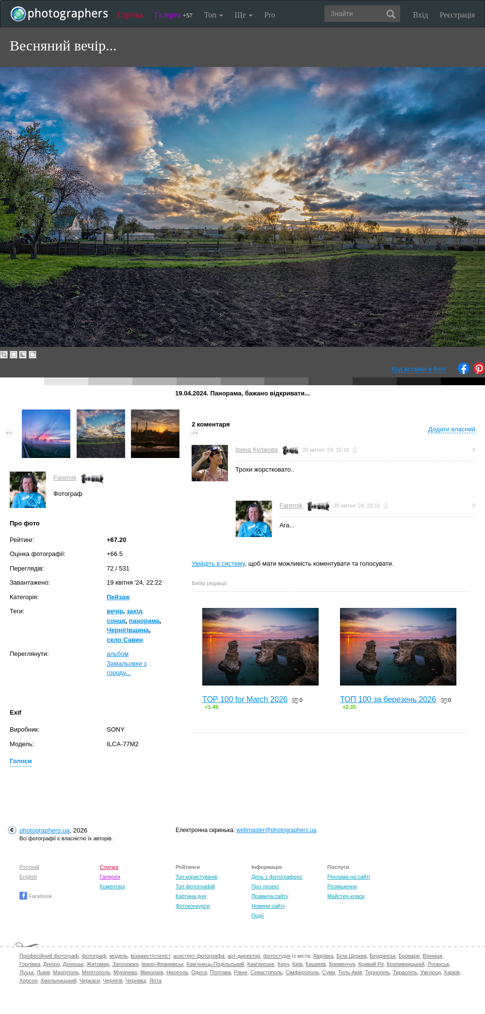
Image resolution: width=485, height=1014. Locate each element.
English (28, 877)
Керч (283, 964)
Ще (244, 15)
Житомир (97, 964)
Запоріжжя (126, 964)
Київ (297, 964)
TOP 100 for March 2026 (245, 699)
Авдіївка (323, 956)
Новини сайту (268, 906)
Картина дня (191, 896)
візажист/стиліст (150, 956)
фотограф (93, 956)
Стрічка (130, 15)
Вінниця (432, 956)
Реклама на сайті (348, 877)
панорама (144, 620)
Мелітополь (96, 972)
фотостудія (277, 956)
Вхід (420, 15)
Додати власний (451, 429)
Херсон (28, 980)
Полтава (220, 972)
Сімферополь (302, 972)
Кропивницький (405, 964)
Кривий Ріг (371, 964)
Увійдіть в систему (218, 563)
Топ (213, 15)
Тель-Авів (350, 972)
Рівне (240, 972)
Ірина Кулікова (256, 449)
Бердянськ (383, 956)
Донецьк (73, 964)
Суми (328, 972)
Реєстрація (457, 15)
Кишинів (316, 964)
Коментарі (112, 886)
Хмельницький (59, 980)
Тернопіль (377, 972)
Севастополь (266, 972)
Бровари (409, 956)
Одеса (199, 972)
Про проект (265, 886)
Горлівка (29, 964)
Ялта (155, 980)
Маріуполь (66, 972)
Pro (269, 15)
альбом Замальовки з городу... (126, 663)
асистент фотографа (199, 956)
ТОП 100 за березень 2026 (388, 699)
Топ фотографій (195, 886)
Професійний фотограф (49, 956)
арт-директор (243, 956)
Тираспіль (405, 972)
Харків (452, 972)
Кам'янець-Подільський (215, 964)
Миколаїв (151, 972)
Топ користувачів (196, 877)
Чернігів (112, 980)
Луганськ (438, 964)
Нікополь (177, 972)
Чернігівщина (128, 630)
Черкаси (90, 980)
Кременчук (342, 964)
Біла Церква (352, 956)
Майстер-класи (346, 896)
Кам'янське (261, 964)
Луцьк (26, 972)
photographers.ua (44, 830)
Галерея (174, 15)
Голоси (21, 761)
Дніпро (51, 964)
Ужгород (430, 972)
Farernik (65, 477)
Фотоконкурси (193, 906)
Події (257, 915)
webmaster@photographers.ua (277, 830)
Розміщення (342, 886)
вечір (115, 611)
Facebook (35, 896)
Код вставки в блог (418, 369)
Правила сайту (269, 896)
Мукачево (125, 972)
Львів (43, 972)
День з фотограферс (277, 877)
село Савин (125, 639)
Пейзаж (118, 597)
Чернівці (136, 980)
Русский (29, 867)
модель (119, 956)
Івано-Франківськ (162, 964)
